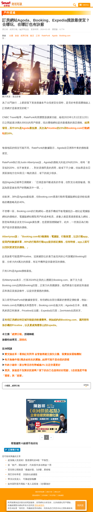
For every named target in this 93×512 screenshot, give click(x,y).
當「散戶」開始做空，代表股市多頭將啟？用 (29, 465)
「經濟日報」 (17, 334)
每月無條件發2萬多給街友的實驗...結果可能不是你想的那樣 (37, 359)
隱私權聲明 (36, 495)
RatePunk (46, 36)
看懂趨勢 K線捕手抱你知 (24, 443)
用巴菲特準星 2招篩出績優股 (22, 474)
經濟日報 (24, 36)
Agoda (54, 36)
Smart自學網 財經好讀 (17, 4)
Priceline (52, 128)
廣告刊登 (49, 492)
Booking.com (64, 36)
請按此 (23, 339)
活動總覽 (61, 495)
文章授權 (45, 495)
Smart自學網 (6, 4)
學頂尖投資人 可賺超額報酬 (22, 479)
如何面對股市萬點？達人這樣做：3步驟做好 (29, 484)
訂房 (38, 36)
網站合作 (57, 492)
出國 (11, 36)
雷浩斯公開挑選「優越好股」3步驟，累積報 (29, 469)
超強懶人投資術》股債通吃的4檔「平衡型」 (29, 460)
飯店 (32, 36)
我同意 (80, 505)
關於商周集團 (39, 492)
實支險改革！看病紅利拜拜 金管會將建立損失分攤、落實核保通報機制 (43, 354)
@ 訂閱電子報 (12, 450)
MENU (84, 5)
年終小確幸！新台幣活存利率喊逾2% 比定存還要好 (32, 365)
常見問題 (53, 495)
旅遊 (17, 36)
